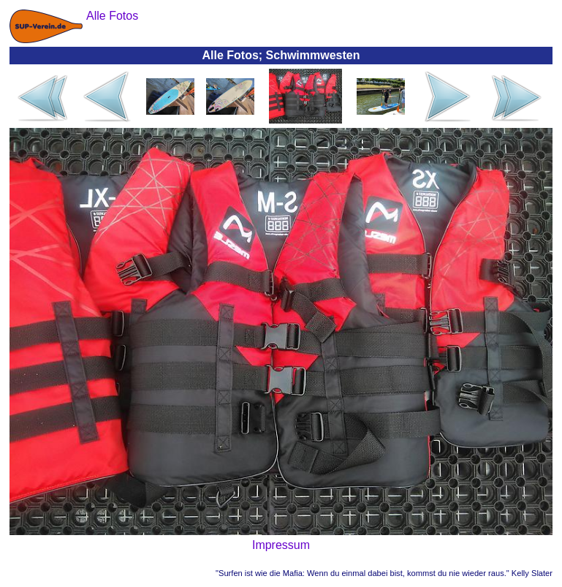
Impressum (281, 545)
